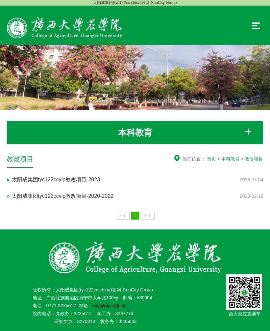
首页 (211, 159)
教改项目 (254, 159)
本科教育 (230, 159)
